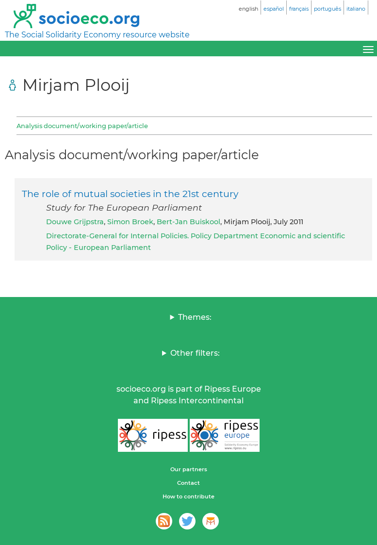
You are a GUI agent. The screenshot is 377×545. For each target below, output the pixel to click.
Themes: (195, 317)
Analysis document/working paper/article (82, 126)
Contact (188, 482)
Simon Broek (130, 221)
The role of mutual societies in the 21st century (130, 193)
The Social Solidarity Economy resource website (97, 34)
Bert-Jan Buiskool (188, 221)
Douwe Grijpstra (75, 221)
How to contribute (188, 496)
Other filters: (195, 353)
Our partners (188, 469)
